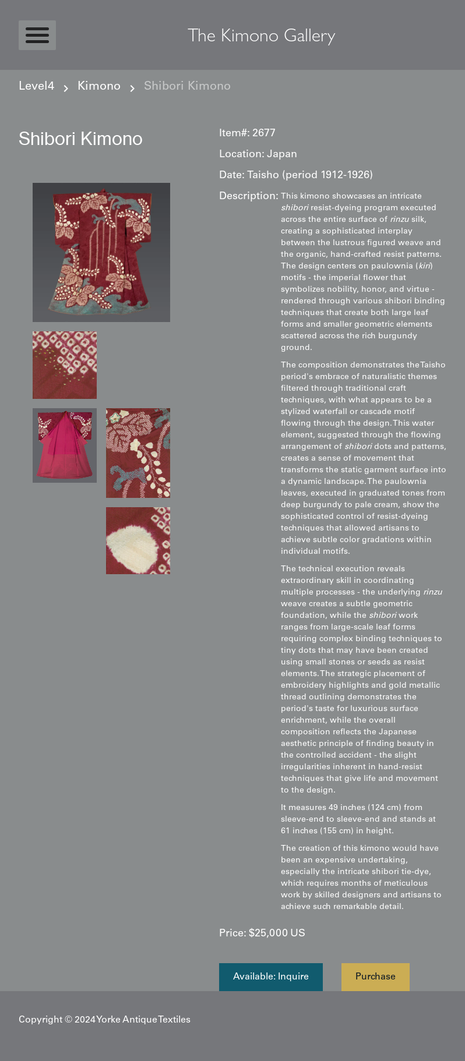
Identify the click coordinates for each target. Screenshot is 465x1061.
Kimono (99, 87)
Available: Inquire (271, 977)
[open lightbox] (101, 252)
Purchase (375, 977)
